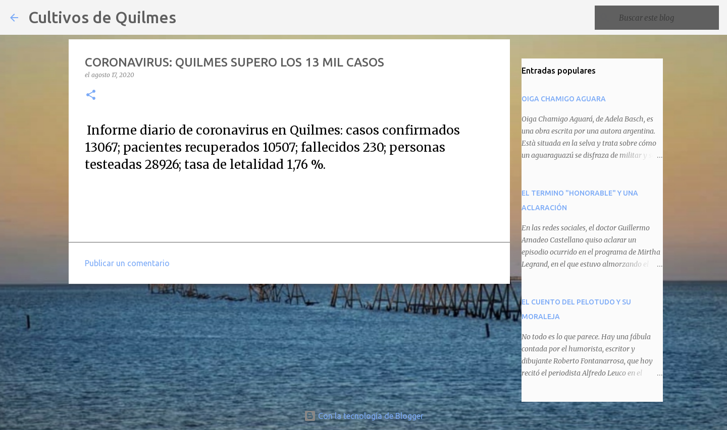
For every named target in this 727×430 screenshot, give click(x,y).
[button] (91, 95)
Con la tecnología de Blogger (364, 415)
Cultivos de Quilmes (102, 17)
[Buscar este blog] (666, 18)
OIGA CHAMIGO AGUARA (564, 99)
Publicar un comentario (127, 263)
